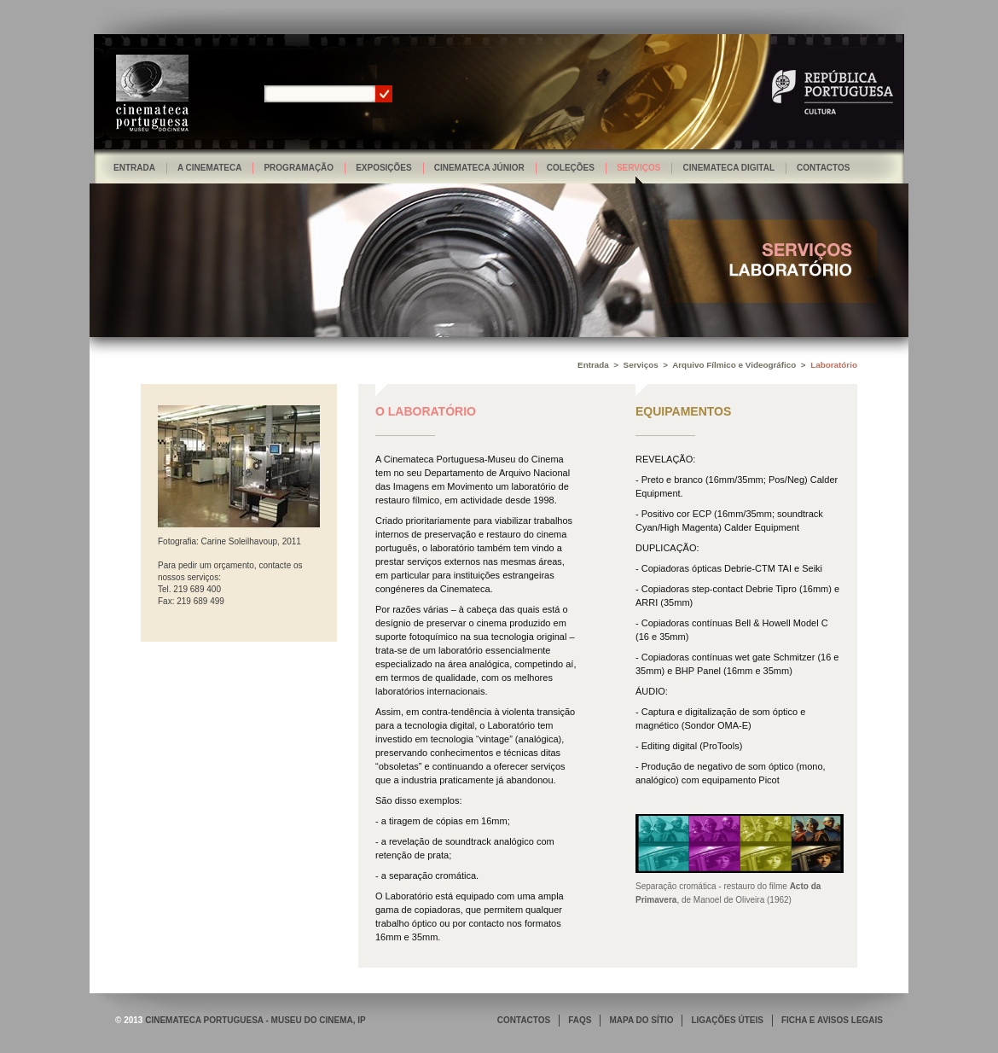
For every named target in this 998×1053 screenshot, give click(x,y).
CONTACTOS (523, 1020)
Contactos (823, 167)
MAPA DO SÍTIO (641, 1020)
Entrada (134, 167)
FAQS (579, 1020)
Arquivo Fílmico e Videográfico (734, 364)
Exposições (384, 167)
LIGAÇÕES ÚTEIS (727, 1020)
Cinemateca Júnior (479, 167)
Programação (299, 167)
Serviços (639, 167)
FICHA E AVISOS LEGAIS (832, 1020)
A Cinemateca (209, 167)
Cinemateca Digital (728, 167)
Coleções (571, 167)
